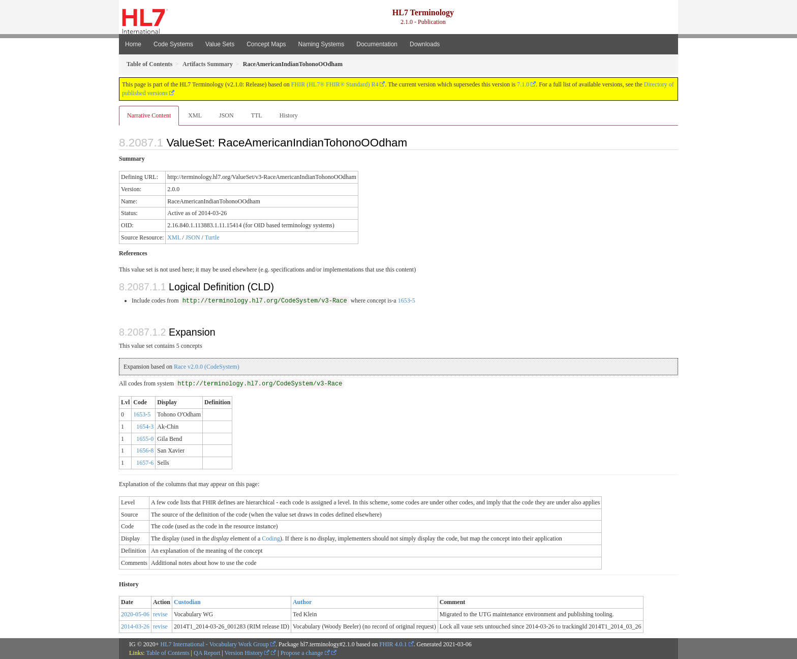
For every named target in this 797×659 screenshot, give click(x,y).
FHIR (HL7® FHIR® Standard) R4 (335, 84)
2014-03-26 (135, 626)
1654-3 (145, 426)
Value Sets (219, 44)
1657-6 (145, 462)
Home (133, 44)
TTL (256, 115)
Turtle (212, 237)
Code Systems (173, 44)
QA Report (207, 652)
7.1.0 (523, 84)
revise (160, 614)
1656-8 (145, 450)
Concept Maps (266, 44)
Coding (271, 538)
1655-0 (145, 438)
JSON (226, 115)
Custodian (187, 602)
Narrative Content (149, 115)
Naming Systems (321, 44)
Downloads (425, 44)
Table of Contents (167, 652)
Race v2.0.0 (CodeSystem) (206, 366)
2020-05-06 (135, 614)
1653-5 (406, 300)
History (289, 115)
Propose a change (305, 652)
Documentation (376, 44)
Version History (247, 652)
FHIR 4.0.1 (393, 644)
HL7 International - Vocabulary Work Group (215, 644)
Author (302, 602)
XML (195, 115)
